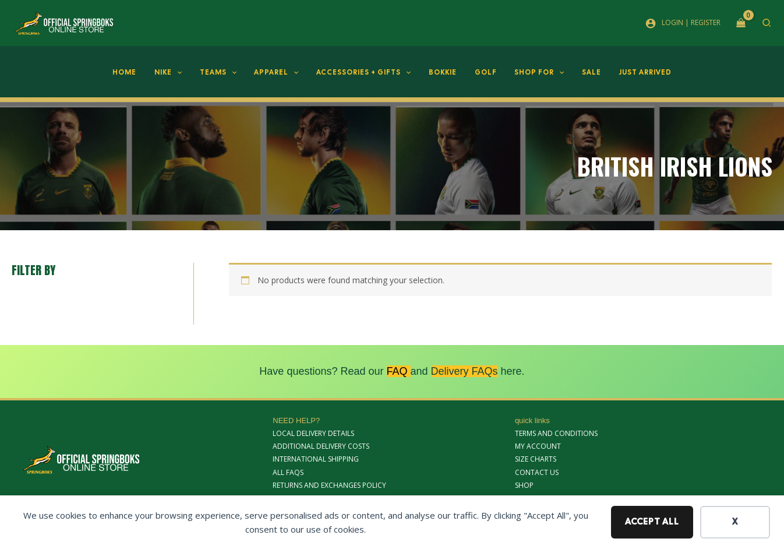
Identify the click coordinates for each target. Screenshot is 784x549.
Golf (480, 72)
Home (142, 72)
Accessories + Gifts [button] (366, 72)
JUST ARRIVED (628, 72)
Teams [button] (227, 72)
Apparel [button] (282, 72)
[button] (767, 24)
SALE (578, 72)
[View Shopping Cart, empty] (741, 23)
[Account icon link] (683, 22)
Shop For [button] (530, 72)
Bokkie (441, 72)
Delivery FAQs (464, 371)
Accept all (652, 521)
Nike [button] (181, 72)
